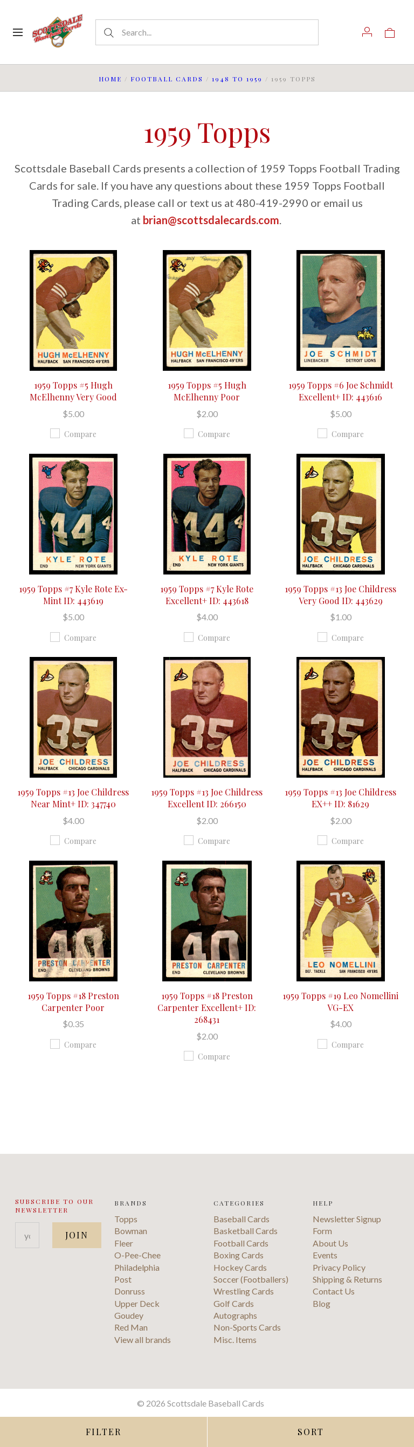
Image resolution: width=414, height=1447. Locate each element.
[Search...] (207, 32)
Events (325, 1255)
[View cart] (390, 32)
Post (123, 1279)
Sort (311, 1431)
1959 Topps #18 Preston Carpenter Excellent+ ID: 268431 (206, 1008)
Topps (125, 1219)
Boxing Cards (238, 1255)
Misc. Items (235, 1339)
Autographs (235, 1315)
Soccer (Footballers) (250, 1279)
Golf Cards (233, 1303)
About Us (330, 1243)
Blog (321, 1303)
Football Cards (166, 78)
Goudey (128, 1315)
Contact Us (334, 1291)
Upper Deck (137, 1303)
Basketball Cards (245, 1231)
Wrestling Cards (243, 1291)
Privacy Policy (339, 1267)
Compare (73, 433)
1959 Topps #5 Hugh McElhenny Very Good (73, 391)
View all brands (142, 1339)
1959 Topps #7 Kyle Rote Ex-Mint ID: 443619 (73, 594)
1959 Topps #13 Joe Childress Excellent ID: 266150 (207, 797)
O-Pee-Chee (137, 1255)
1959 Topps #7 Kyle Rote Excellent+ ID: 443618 (206, 594)
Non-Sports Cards (247, 1327)
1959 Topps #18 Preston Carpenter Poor (73, 1001)
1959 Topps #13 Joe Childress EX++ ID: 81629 (340, 797)
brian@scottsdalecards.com (211, 219)
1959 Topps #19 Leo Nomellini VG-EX (340, 1001)
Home (110, 78)
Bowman (130, 1231)
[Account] (367, 32)
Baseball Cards (241, 1219)
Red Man (131, 1327)
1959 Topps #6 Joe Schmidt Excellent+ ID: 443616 (340, 391)
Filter (103, 1431)
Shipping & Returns (347, 1279)
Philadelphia (137, 1267)
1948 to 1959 (237, 78)
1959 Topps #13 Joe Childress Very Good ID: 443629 (340, 594)
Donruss (129, 1291)
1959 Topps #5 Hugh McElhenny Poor (207, 391)
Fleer (123, 1243)
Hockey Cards (240, 1267)
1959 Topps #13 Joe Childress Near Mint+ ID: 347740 (73, 797)
